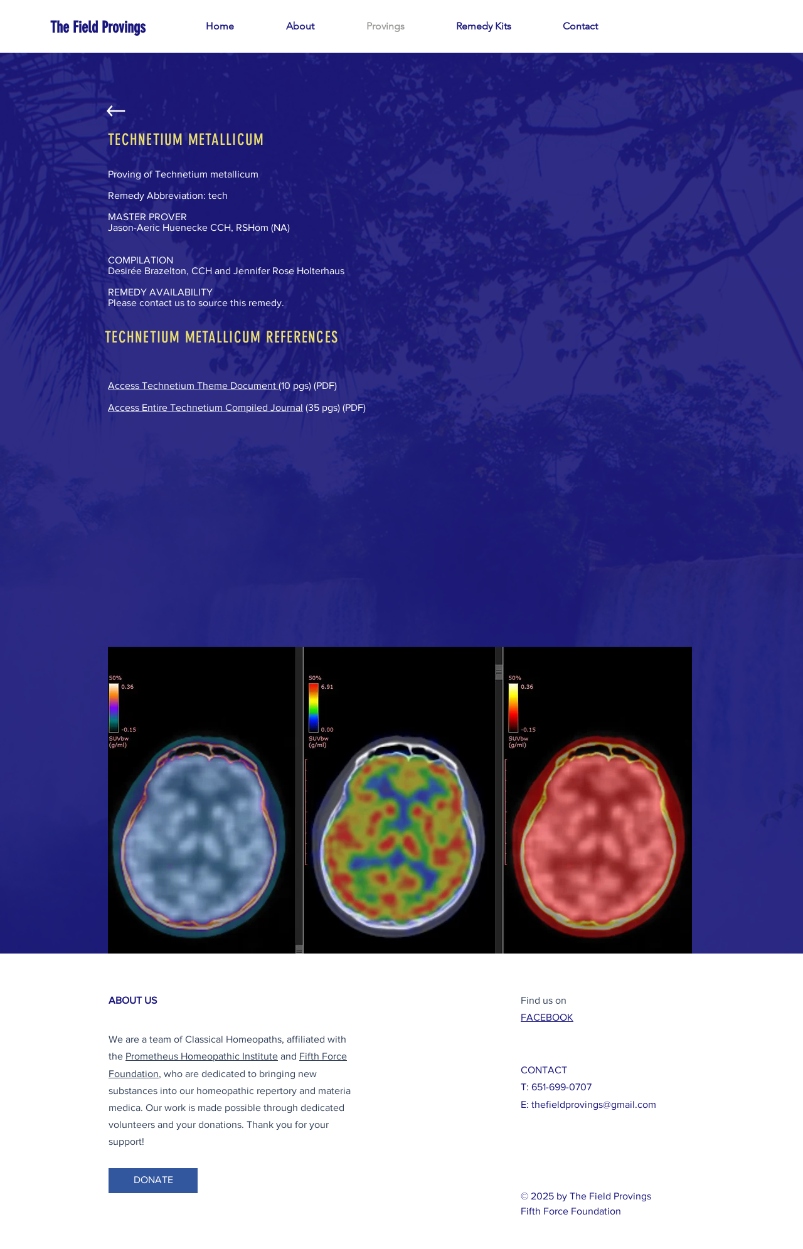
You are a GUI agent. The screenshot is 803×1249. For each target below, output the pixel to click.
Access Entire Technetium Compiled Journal (205, 407)
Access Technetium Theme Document (193, 385)
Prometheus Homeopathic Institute (201, 1056)
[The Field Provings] (98, 27)
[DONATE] (153, 1180)
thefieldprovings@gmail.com (593, 1104)
